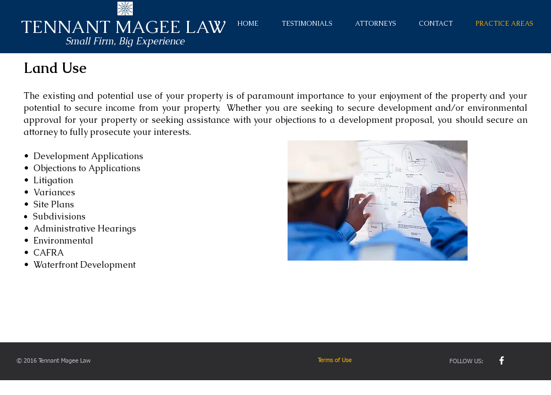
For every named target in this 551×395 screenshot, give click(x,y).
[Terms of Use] (359, 360)
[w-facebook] (501, 360)
